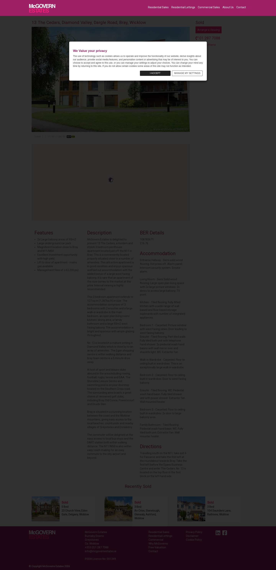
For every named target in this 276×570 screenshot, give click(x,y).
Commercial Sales (209, 7)
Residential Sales (158, 7)
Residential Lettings (183, 7)
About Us (228, 7)
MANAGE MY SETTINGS (187, 73)
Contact (241, 7)
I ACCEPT (155, 73)
